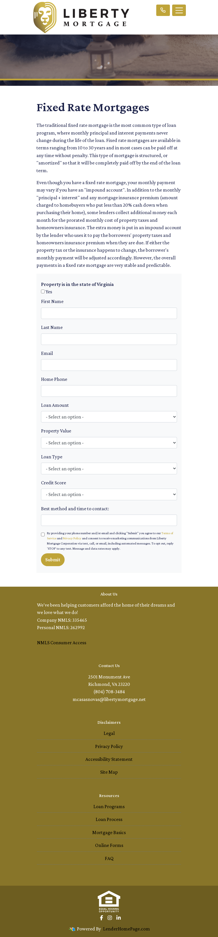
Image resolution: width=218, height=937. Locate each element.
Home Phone (54, 379)
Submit (52, 559)
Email (47, 353)
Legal (109, 733)
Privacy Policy (72, 538)
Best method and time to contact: (75, 508)
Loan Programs (109, 806)
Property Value (56, 431)
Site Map (109, 772)
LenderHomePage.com (126, 929)
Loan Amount (55, 405)
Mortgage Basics (109, 832)
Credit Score (53, 482)
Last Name (52, 327)
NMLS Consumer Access (61, 642)
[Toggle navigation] (179, 10)
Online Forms (109, 845)
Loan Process (109, 819)
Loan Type (51, 457)
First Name (52, 301)
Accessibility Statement (109, 759)
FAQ (109, 858)
